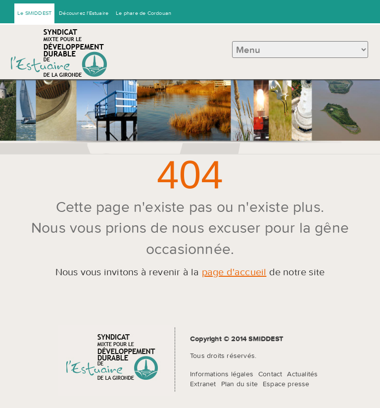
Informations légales (221, 373)
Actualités (302, 373)
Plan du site (239, 383)
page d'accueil (234, 271)
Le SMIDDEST (34, 12)
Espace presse (286, 383)
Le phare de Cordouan (143, 12)
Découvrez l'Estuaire (83, 12)
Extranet (203, 383)
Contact (270, 373)
